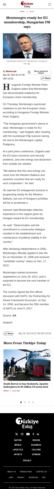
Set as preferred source (38, 72)
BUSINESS (36, 445)
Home (22, 11)
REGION (36, 440)
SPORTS (18, 454)
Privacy (20, 477)
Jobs (11, 477)
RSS (43, 477)
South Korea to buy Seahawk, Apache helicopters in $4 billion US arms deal (25, 385)
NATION (18, 440)
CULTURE (36, 449)
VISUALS (27, 460)
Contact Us (41, 471)
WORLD (17, 445)
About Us (11, 471)
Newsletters (26, 471)
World (32, 11)
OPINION (36, 454)
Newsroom (11, 71)
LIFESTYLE (18, 449)
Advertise (33, 477)
